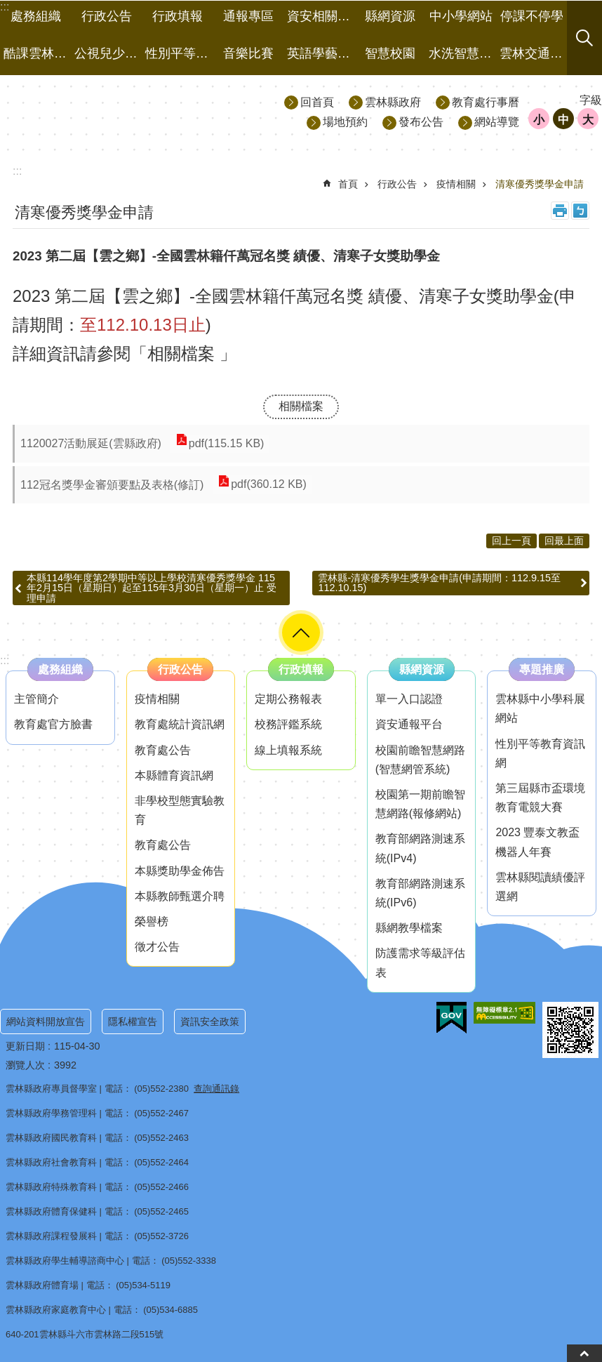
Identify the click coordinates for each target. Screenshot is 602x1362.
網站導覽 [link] (496, 122)
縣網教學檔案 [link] (409, 928)
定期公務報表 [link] (288, 699)
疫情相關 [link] (456, 184)
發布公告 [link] (421, 122)
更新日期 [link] (25, 1046)
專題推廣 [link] (541, 669)
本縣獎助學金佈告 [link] (180, 871)
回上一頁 (511, 540)
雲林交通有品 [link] (533, 53)
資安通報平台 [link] (409, 724)
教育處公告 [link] (163, 750)
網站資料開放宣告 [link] (45, 1021)
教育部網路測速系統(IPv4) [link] (420, 848)
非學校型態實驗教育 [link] (180, 810)
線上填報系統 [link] (288, 750)
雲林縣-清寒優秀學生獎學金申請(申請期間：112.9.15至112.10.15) (439, 582)
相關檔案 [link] (301, 406)
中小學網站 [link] (461, 16)
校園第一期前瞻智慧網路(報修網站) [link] (420, 803)
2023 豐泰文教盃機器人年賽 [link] (537, 841)
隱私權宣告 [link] (132, 1021)
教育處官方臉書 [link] (53, 724)
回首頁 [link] (317, 102)
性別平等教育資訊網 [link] (540, 753)
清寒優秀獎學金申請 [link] (539, 184)
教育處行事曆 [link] (485, 102)
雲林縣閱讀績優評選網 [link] (540, 886)
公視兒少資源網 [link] (108, 53)
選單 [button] (301, 632)
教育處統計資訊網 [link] (180, 724)
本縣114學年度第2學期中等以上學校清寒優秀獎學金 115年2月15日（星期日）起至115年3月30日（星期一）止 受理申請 (151, 588)
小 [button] (538, 120)
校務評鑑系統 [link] (288, 724)
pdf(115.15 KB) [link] (226, 443)
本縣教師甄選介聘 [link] (180, 896)
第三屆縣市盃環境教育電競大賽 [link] (540, 797)
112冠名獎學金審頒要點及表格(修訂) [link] (111, 485)
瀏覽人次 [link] (25, 1065)
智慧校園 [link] (390, 53)
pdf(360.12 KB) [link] (268, 485)
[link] (451, 1018)
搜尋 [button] (584, 37)
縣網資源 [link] (390, 16)
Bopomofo (580, 210)
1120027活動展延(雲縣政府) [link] (90, 443)
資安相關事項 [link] (320, 16)
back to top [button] (584, 1353)
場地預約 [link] (345, 122)
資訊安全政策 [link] (209, 1021)
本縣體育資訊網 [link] (174, 775)
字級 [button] (591, 100)
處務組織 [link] (36, 16)
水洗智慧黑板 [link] (462, 53)
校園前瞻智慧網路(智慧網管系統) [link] (420, 759)
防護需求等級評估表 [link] (420, 962)
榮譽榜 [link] (151, 921)
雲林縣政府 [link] (393, 102)
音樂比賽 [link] (248, 53)
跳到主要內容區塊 (7, 7)
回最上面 (564, 540)
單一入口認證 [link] (409, 699)
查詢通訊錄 (216, 1088)
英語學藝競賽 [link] (320, 53)
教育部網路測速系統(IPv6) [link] (420, 893)
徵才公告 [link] (157, 947)
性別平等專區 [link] (179, 53)
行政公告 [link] (106, 16)
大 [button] (588, 120)
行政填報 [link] (177, 16)
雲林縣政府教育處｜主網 (127, 111)
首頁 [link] (348, 184)
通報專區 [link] (248, 16)
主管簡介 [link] (36, 699)
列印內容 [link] (560, 210)
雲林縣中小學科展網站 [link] (540, 708)
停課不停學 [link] (531, 16)
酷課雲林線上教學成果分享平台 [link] (37, 53)
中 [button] (563, 120)
